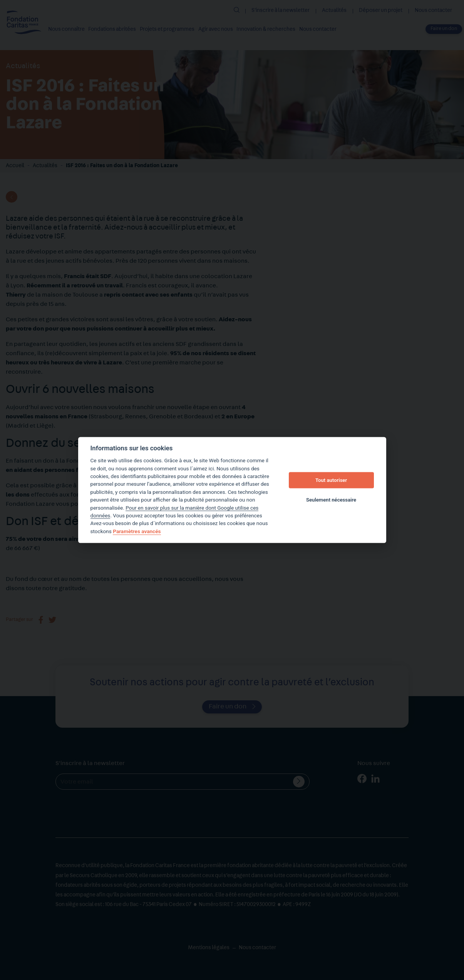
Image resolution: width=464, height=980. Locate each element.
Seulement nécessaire (331, 499)
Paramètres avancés (137, 531)
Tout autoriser (331, 480)
